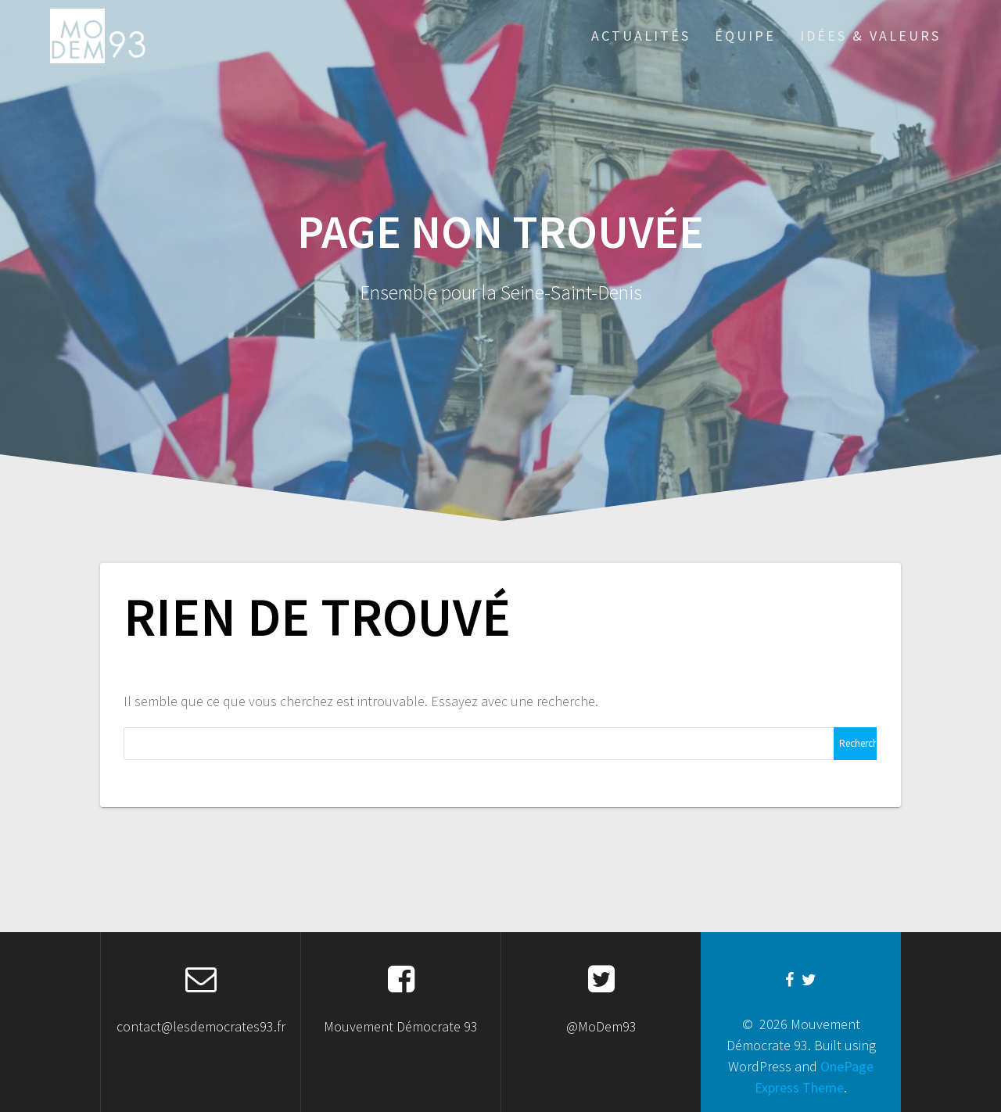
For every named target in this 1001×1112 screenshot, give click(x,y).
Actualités (641, 36)
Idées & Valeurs (870, 36)
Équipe (745, 36)
